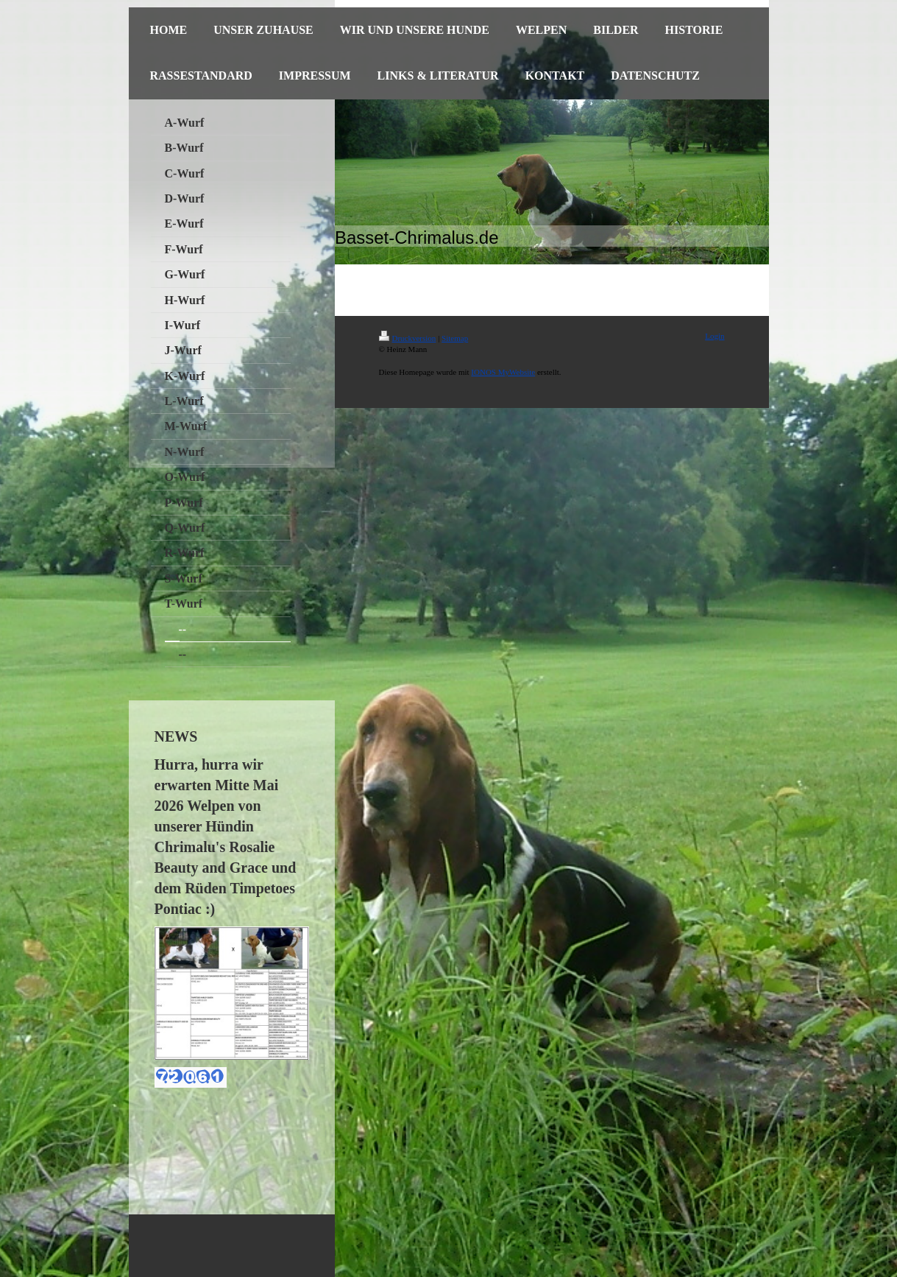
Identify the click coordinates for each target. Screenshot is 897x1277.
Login (714, 335)
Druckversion (407, 338)
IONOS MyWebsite (503, 371)
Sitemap (455, 338)
